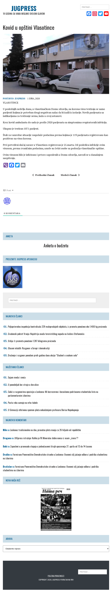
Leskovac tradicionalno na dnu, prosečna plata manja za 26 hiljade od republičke (45, 430)
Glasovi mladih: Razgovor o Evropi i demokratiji (29, 348)
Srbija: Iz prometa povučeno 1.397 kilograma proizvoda (32, 341)
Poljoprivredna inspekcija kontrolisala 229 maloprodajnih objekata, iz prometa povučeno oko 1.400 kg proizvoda (57, 326)
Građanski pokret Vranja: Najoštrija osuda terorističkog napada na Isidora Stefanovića (46, 333)
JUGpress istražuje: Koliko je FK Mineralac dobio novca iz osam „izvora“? (46, 438)
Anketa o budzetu (56, 245)
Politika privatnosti (56, 575)
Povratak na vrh (66, 579)
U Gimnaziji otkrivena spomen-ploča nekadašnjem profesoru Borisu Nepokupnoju (43, 410)
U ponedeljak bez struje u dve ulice (23, 384)
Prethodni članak (43, 175)
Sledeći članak (70, 175)
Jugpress (20, 98)
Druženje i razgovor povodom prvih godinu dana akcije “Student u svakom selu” (43, 355)
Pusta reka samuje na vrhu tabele (23, 402)
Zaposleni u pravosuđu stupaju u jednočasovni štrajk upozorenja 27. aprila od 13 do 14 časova (51, 446)
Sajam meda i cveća (17, 377)
